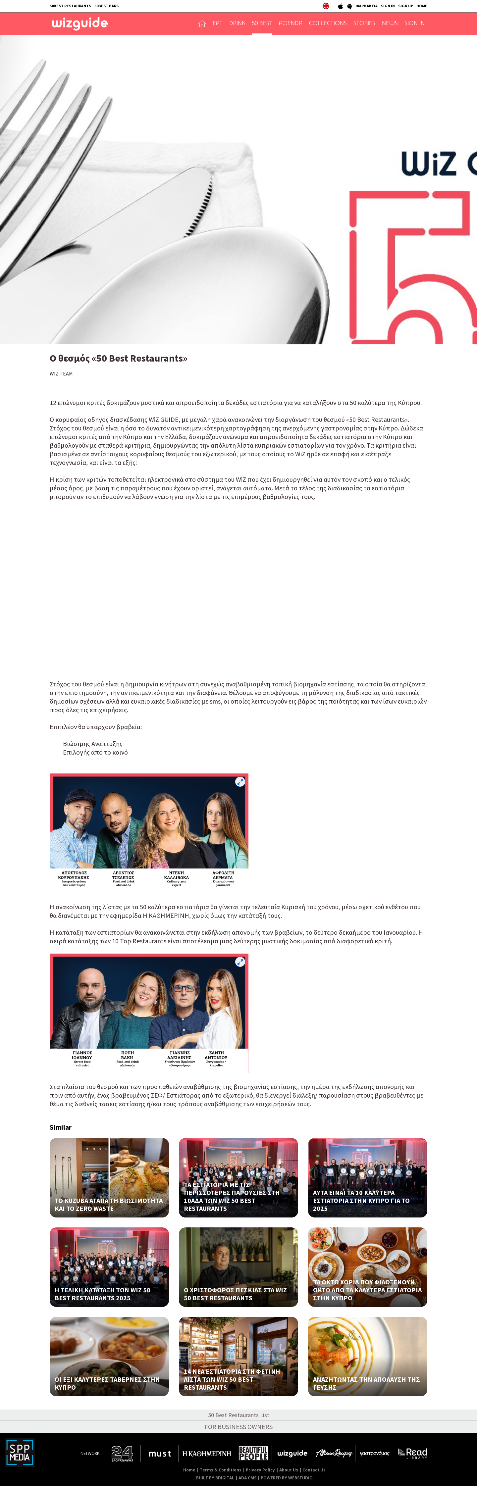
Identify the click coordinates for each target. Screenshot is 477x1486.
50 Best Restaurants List (238, 1415)
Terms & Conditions (220, 1470)
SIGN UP (405, 5)
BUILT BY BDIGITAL (215, 1478)
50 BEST (262, 24)
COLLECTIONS (328, 24)
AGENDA (290, 24)
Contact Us (314, 1470)
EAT (218, 24)
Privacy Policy (260, 1470)
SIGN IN (388, 5)
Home (189, 1470)
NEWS (390, 24)
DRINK (237, 24)
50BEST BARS (106, 5)
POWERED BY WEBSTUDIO (287, 1478)
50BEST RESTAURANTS (70, 5)
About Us (288, 1470)
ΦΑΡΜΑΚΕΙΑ (367, 5)
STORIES (364, 24)
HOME (421, 5)
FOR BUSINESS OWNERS (239, 1426)
